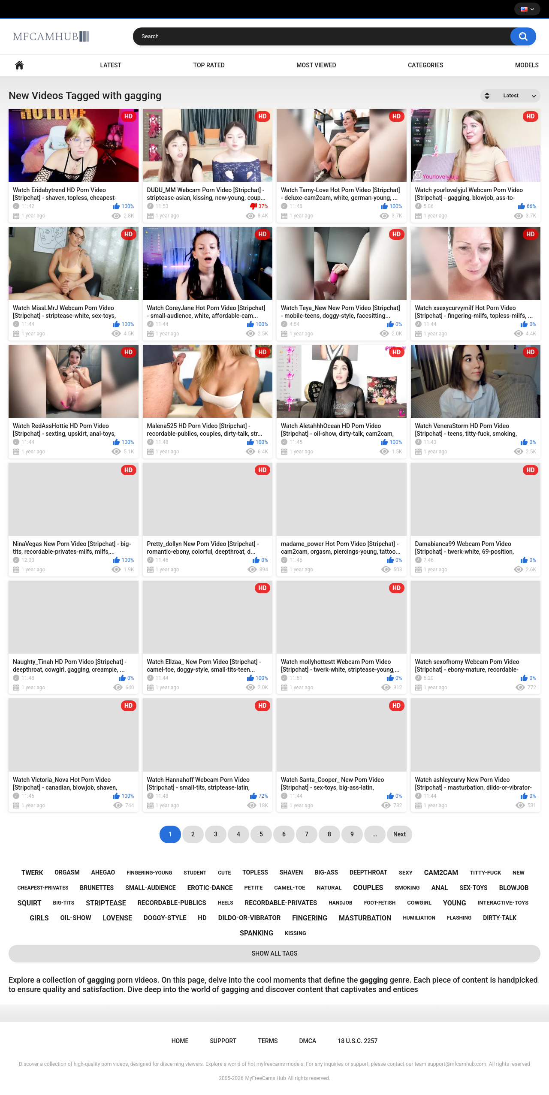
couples (368, 888)
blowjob (514, 888)
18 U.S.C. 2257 (357, 1041)
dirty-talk (499, 917)
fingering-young (149, 873)
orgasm (66, 872)
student (195, 873)
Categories (425, 65)
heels (225, 903)
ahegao (103, 872)
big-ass (326, 872)
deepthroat (368, 872)
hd (202, 918)
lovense (117, 918)
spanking (256, 933)
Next (399, 834)
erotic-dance (210, 888)
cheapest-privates (42, 888)
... (374, 834)
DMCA (307, 1041)
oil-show (75, 918)
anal (439, 888)
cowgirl (419, 902)
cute (224, 873)
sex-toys (474, 887)
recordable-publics (172, 903)
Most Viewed (316, 65)
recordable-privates (281, 903)
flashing (459, 918)
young (454, 903)
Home (19, 65)
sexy (406, 872)
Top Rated (209, 65)
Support (223, 1041)
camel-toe (289, 887)
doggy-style (165, 918)
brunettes (97, 887)
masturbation (365, 918)
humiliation (419, 918)
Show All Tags (275, 953)
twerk (32, 873)
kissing (295, 933)
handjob (341, 903)
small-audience (150, 887)
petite (253, 887)
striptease (106, 903)
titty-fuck (485, 872)
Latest (111, 65)
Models (527, 65)
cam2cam (441, 873)
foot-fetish (380, 903)
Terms (268, 1041)
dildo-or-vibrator (249, 918)
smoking (407, 887)
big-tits (64, 903)
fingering (309, 918)
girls (39, 918)
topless (255, 872)
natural (329, 887)
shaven (291, 872)
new (519, 872)
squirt (30, 903)
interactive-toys (502, 902)
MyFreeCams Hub (265, 1078)
